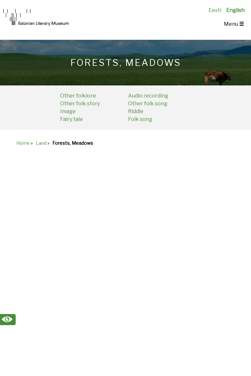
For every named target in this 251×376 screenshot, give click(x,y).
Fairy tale (71, 119)
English (235, 10)
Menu (234, 24)
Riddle (135, 111)
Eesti (215, 10)
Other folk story (80, 103)
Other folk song (147, 103)
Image (68, 111)
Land (41, 143)
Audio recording (148, 96)
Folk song (140, 119)
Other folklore (78, 96)
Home (23, 143)
